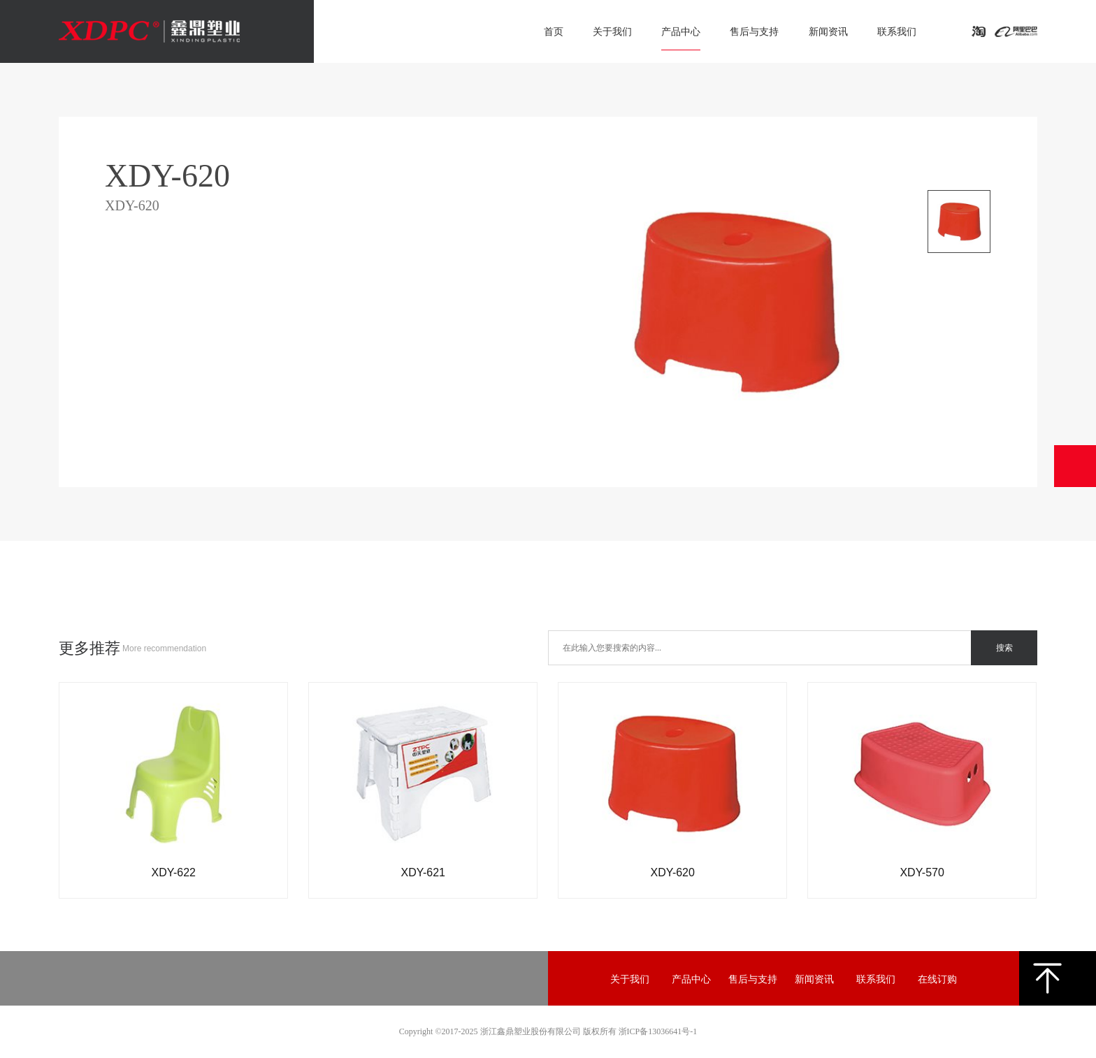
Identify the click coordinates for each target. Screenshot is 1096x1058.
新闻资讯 (828, 32)
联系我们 (896, 32)
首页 (553, 32)
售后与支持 (754, 32)
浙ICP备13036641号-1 (658, 1031)
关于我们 (612, 32)
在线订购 (937, 979)
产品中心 (680, 32)
